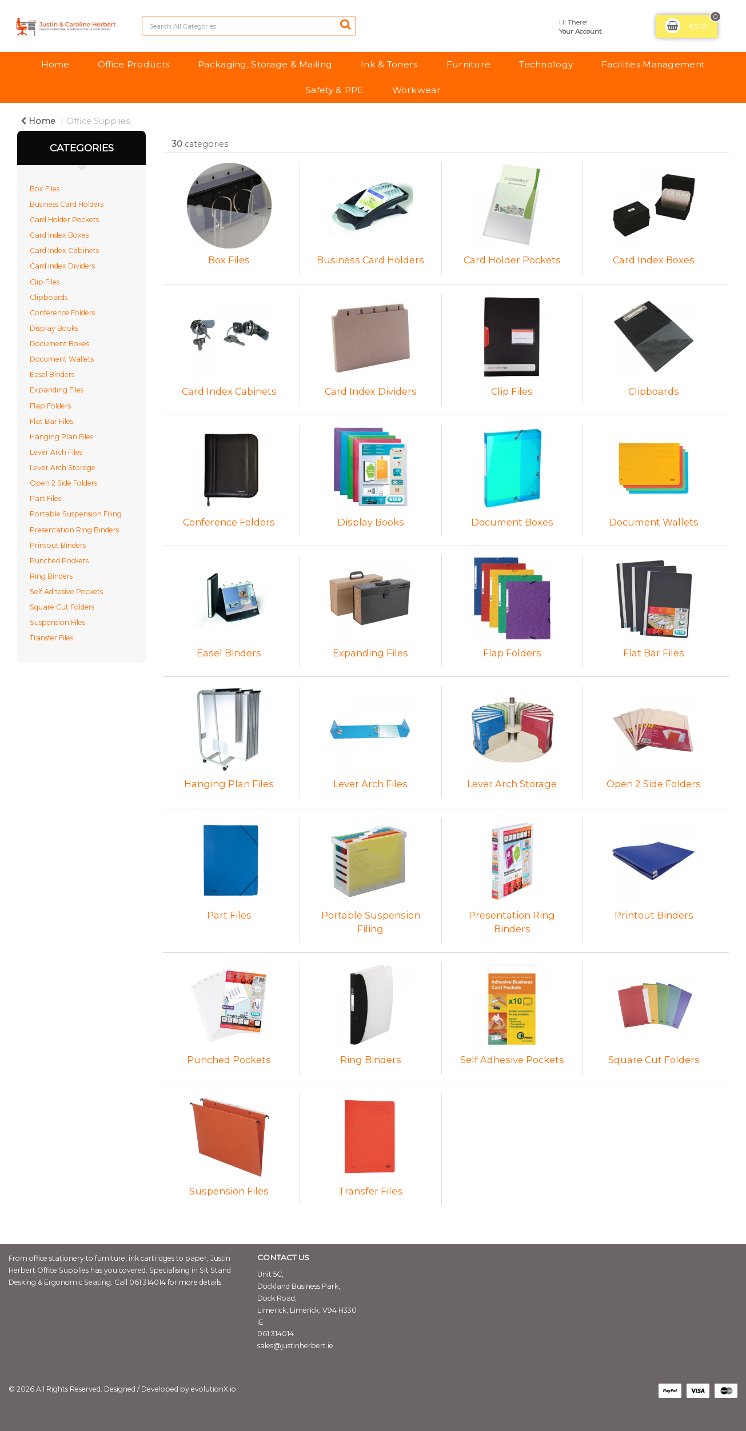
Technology (546, 64)
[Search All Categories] (249, 26)
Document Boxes (59, 343)
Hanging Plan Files (61, 436)
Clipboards (48, 297)
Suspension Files (57, 622)
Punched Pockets (59, 560)
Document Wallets (62, 359)
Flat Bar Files (51, 421)
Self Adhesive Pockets (66, 591)
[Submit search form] (345, 24)
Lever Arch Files (56, 452)
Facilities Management (653, 64)
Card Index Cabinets (64, 250)
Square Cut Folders (62, 607)
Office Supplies (98, 121)
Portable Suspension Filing (76, 514)
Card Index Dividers (62, 266)
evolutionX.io (213, 1389)
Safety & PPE (334, 90)
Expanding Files (56, 390)
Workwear (416, 90)
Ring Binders (51, 576)
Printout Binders (58, 545)
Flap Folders (50, 406)
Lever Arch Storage (62, 467)
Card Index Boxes (59, 235)
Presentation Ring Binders (74, 530)
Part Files (45, 498)
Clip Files (44, 282)
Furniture (468, 64)
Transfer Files (51, 638)
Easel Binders (52, 374)
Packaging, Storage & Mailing (265, 64)
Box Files (44, 189)
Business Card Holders (66, 204)
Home (55, 64)
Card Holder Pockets (64, 219)
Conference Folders (62, 312)
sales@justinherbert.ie (295, 1345)
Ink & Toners (389, 64)
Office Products (133, 64)
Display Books (54, 328)
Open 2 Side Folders (63, 483)
